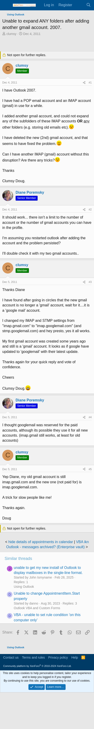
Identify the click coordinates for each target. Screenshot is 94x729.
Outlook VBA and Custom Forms (37, 608)
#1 (90, 82)
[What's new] (79, 5)
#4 (90, 417)
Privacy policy (58, 657)
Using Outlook (24, 586)
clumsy (11, 34)
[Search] (88, 5)
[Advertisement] (48, 44)
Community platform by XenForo (37, 666)
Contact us (11, 657)
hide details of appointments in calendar (40, 542)
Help (74, 657)
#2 (90, 209)
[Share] (84, 82)
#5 (90, 469)
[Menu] (6, 5)
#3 (90, 282)
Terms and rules (33, 657)
